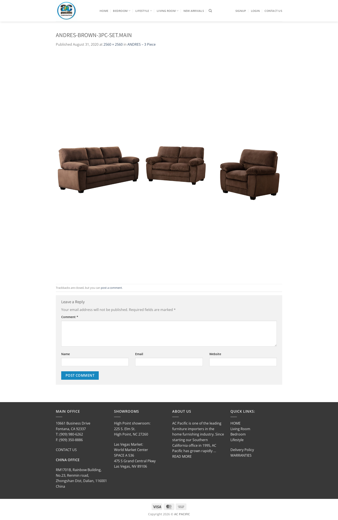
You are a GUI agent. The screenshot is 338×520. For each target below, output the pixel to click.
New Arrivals (193, 11)
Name (65, 354)
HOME (235, 423)
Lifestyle (143, 11)
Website (215, 354)
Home (104, 11)
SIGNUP (240, 11)
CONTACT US (66, 449)
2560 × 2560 (113, 44)
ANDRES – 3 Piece (141, 44)
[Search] (210, 11)
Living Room (167, 11)
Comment (69, 317)
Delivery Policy (242, 449)
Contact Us (273, 11)
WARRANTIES (241, 455)
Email (139, 354)
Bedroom (121, 11)
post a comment (111, 288)
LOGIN (255, 11)
